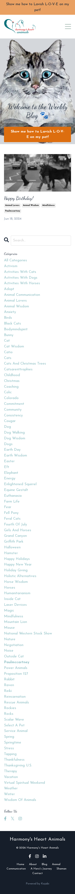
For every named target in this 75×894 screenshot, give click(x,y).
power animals (15, 668)
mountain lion (15, 622)
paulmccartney (12, 211)
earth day (12, 450)
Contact (37, 873)
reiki (8, 691)
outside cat (14, 656)
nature (9, 639)
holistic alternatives (20, 576)
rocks (8, 714)
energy (9, 478)
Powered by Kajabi (37, 883)
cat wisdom (14, 346)
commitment (14, 404)
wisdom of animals (20, 800)
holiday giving (16, 570)
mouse (9, 628)
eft (6, 467)
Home (20, 864)
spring (9, 737)
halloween (12, 547)
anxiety (10, 312)
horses (9, 588)
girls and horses (17, 530)
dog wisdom (14, 438)
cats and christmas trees (25, 364)
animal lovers (12, 205)
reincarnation (15, 697)
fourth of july (15, 524)
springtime (12, 743)
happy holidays (17, 559)
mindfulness (48, 205)
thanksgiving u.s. (18, 765)
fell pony (11, 513)
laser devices (15, 605)
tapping (10, 754)
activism (10, 266)
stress (9, 748)
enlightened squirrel (20, 484)
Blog (44, 864)
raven (9, 685)
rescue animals (16, 702)
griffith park (13, 542)
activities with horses (22, 283)
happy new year (18, 564)
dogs (8, 444)
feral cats (12, 519)
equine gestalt (16, 490)
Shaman (61, 868)
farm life (12, 502)
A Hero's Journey (41, 868)
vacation (11, 777)
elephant (11, 473)
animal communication (22, 295)
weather (11, 788)
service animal (16, 731)
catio (8, 352)
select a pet (14, 725)
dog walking (14, 433)
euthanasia (13, 496)
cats (7, 358)
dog (7, 427)
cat (7, 341)
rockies (10, 708)
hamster (11, 553)
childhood (12, 375)
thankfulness (14, 760)
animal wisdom (31, 205)
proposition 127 (16, 674)
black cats (12, 324)
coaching (11, 387)
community (13, 410)
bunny (8, 335)
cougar (10, 421)
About (33, 864)
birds (8, 318)
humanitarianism (17, 593)
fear (7, 507)
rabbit (9, 679)
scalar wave (14, 720)
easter (9, 461)
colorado (11, 398)
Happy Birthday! (18, 198)
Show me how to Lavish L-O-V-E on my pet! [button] (37, 134)
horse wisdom (16, 582)
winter (9, 794)
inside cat (12, 599)
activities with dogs (20, 278)
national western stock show (28, 633)
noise (8, 651)
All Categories (15, 260)
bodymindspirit (16, 329)
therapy (10, 771)
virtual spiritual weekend (24, 783)
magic (9, 611)
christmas (12, 381)
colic (8, 392)
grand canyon (15, 536)
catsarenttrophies (18, 369)
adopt (9, 289)
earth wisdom (15, 455)
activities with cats (20, 272)
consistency (13, 415)
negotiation (13, 645)
